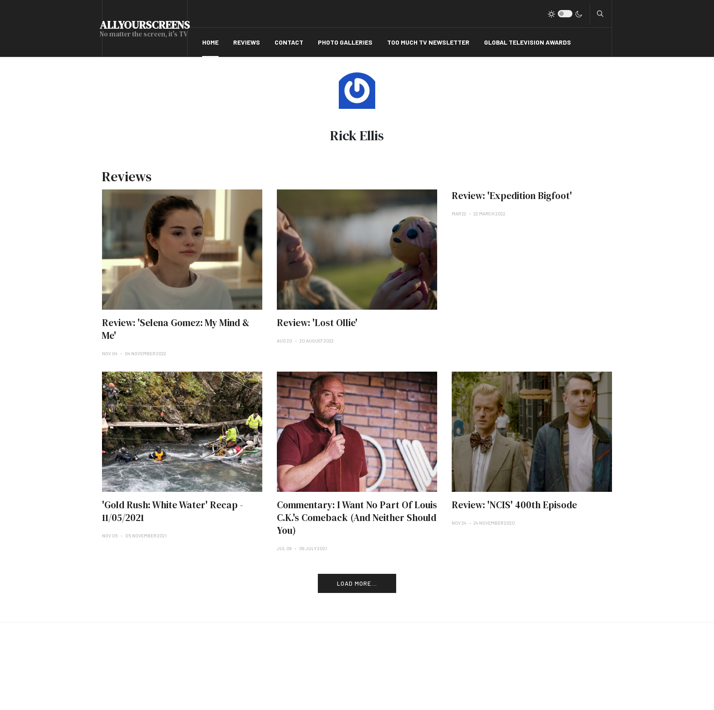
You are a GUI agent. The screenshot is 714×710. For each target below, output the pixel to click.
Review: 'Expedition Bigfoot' (512, 195)
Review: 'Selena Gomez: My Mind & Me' (176, 329)
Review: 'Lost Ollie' (317, 322)
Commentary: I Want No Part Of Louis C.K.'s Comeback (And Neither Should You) (357, 517)
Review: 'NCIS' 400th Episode (514, 504)
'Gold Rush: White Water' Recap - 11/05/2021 (172, 511)
